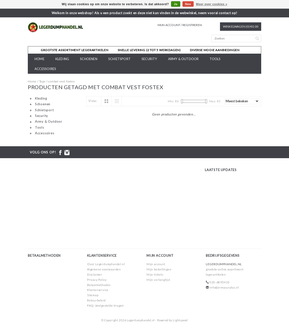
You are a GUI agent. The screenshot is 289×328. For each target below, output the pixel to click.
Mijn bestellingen (159, 269)
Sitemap (93, 295)
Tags (42, 81)
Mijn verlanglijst (158, 279)
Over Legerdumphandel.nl (106, 264)
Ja (176, 4)
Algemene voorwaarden (104, 269)
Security (149, 59)
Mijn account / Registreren (180, 25)
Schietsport (119, 59)
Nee (188, 4)
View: (92, 101)
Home (39, 59)
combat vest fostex (61, 81)
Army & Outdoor (183, 59)
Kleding (62, 59)
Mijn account (155, 264)
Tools (215, 59)
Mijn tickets (154, 274)
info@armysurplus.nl (224, 287)
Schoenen (88, 59)
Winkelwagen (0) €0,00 (240, 26)
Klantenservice (97, 290)
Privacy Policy (97, 279)
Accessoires (45, 69)
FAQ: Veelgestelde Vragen (105, 305)
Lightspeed (180, 320)
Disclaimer (94, 274)
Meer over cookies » (211, 4)
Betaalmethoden (99, 285)
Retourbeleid (96, 300)
